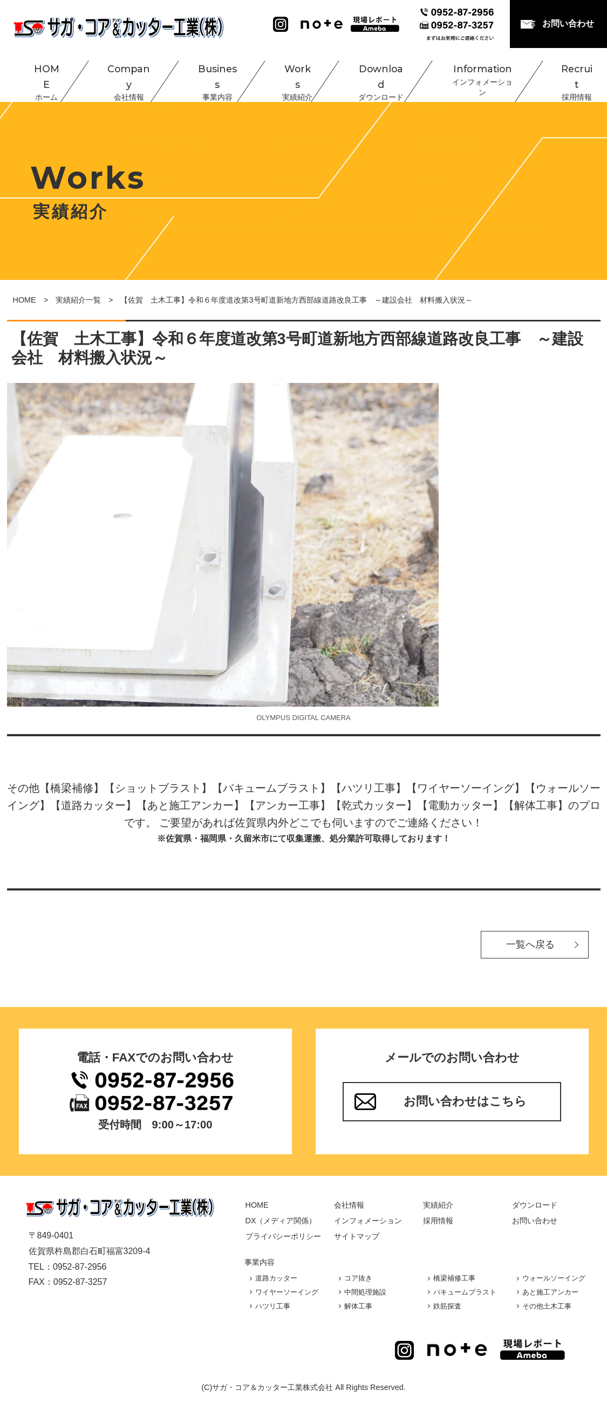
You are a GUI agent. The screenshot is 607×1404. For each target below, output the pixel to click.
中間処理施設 (365, 1292)
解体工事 (358, 1306)
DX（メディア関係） (281, 1220)
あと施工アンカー (550, 1292)
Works (284, 75)
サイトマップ (356, 1236)
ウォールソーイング (553, 1278)
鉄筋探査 (447, 1306)
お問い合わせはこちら (465, 1101)
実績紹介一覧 (78, 300)
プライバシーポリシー (283, 1236)
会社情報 (349, 1205)
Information (468, 75)
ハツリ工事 (272, 1306)
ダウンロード (534, 1205)
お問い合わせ (568, 23)
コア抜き (358, 1278)
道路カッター (276, 1278)
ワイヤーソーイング (286, 1292)
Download (367, 75)
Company (116, 75)
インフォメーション (368, 1220)
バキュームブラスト (464, 1292)
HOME (36, 75)
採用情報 (438, 1220)
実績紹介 (438, 1205)
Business (204, 75)
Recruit (562, 75)
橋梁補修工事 (454, 1278)
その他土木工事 (546, 1306)
